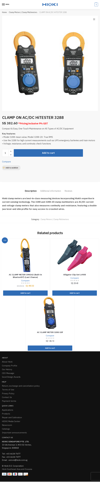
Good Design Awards (11, 377)
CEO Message (8, 373)
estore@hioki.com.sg (18, 460)
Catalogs (6, 429)
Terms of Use (8, 390)
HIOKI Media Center (11, 421)
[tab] (31, 189)
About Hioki (7, 362)
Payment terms (9, 401)
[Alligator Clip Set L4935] (74, 255)
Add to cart (48, 152)
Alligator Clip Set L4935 (74, 274)
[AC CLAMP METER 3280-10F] (50, 313)
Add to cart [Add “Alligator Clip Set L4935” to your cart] (75, 293)
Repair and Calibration (12, 418)
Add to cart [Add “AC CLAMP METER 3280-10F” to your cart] (50, 348)
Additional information (50, 191)
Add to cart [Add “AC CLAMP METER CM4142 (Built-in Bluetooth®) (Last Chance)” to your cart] (25, 293)
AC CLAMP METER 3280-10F (50, 332)
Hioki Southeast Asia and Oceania (17, 469)
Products (6, 414)
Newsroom (7, 425)
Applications (7, 410)
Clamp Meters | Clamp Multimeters (23, 12)
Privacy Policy (8, 394)
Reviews (68, 191)
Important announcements (14, 433)
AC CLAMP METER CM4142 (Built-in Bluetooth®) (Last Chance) (25, 275)
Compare (6, 161)
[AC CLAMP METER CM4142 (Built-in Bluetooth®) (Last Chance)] (25, 255)
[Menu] (6, 4)
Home (4, 12)
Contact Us (7, 397)
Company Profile (9, 366)
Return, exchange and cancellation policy (21, 386)
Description (31, 191)
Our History (7, 370)
